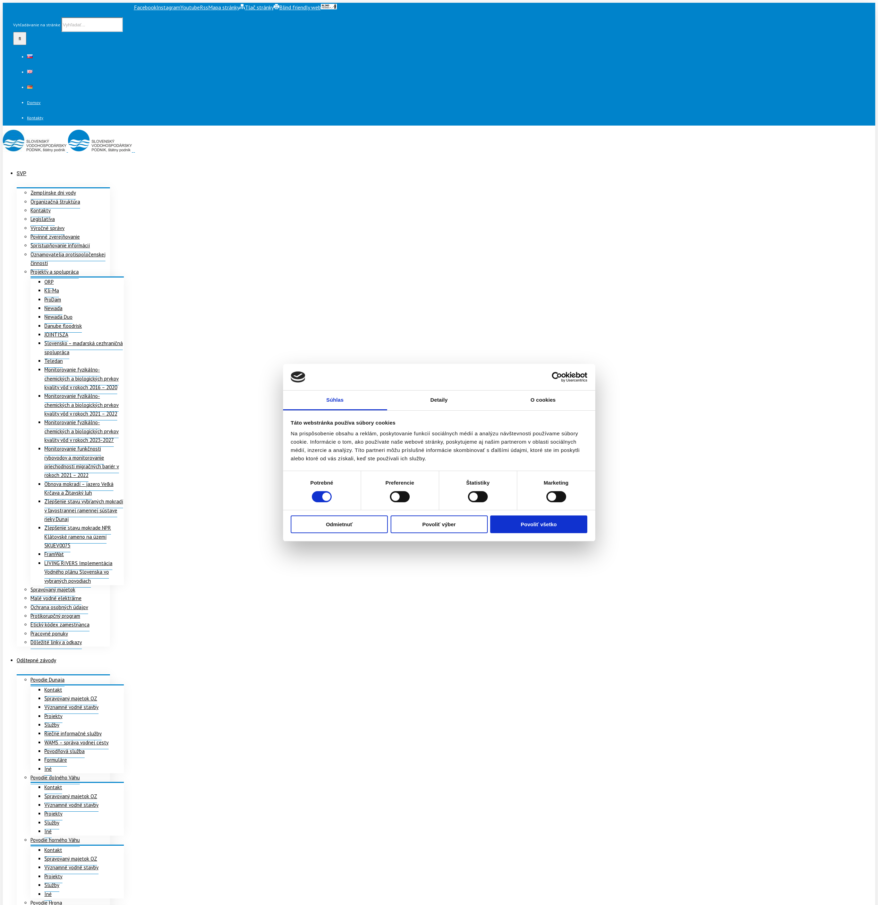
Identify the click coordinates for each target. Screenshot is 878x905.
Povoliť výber (438, 524)
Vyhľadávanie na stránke (36, 24)
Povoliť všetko (539, 524)
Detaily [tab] (439, 400)
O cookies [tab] (543, 400)
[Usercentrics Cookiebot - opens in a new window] (557, 377)
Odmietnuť (339, 524)
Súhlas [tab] (335, 400)
